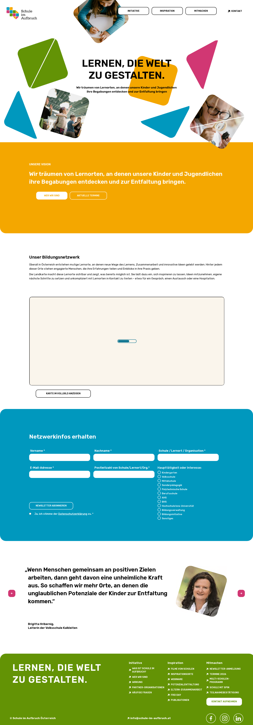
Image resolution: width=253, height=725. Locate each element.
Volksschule (168, 477)
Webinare (177, 679)
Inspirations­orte (182, 674)
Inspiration (167, 11)
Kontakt (236, 11)
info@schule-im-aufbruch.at (150, 718)
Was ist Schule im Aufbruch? (143, 670)
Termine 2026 (218, 674)
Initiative (133, 11)
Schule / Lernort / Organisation (182, 451)
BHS (164, 502)
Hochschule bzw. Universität (178, 506)
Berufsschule (169, 493)
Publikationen (180, 700)
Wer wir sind (52, 195)
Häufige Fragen (142, 692)
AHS (164, 497)
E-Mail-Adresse (42, 467)
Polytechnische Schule (174, 489)
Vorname (37, 451)
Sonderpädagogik (172, 485)
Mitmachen (201, 11)
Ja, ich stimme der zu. (63, 513)
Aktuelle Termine (88, 195)
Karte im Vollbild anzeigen (63, 393)
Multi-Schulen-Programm (219, 680)
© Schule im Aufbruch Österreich (33, 718)
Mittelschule (169, 481)
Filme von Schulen (182, 669)
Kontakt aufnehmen (224, 701)
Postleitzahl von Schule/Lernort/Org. (122, 467)
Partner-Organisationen (148, 687)
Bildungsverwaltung (173, 510)
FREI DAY (176, 695)
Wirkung (137, 682)
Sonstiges (167, 518)
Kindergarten (169, 472)
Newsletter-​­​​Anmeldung (225, 669)
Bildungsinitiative (172, 514)
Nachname (103, 451)
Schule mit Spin (219, 687)
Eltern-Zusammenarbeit (186, 689)
